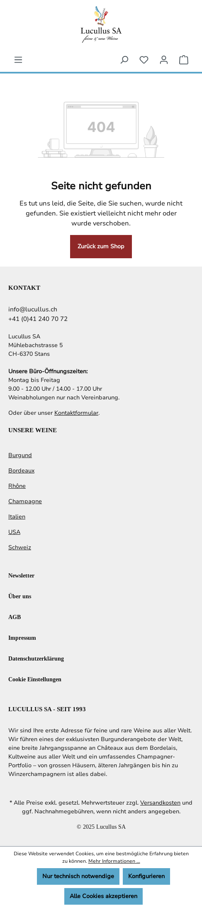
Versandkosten (160, 803)
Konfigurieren (146, 876)
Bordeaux (21, 471)
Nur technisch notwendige (78, 876)
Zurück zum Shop (101, 246)
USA (14, 532)
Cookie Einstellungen (34, 679)
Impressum (22, 637)
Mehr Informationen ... (114, 861)
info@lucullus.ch (32, 309)
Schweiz (19, 547)
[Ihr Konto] (164, 60)
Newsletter (21, 575)
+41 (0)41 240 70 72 (38, 319)
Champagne (25, 501)
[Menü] (18, 60)
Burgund (20, 455)
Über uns (19, 596)
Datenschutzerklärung (36, 658)
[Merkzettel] (144, 60)
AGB (14, 616)
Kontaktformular (76, 413)
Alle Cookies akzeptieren (103, 896)
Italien (16, 517)
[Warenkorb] (184, 60)
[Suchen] (124, 60)
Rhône (17, 486)
